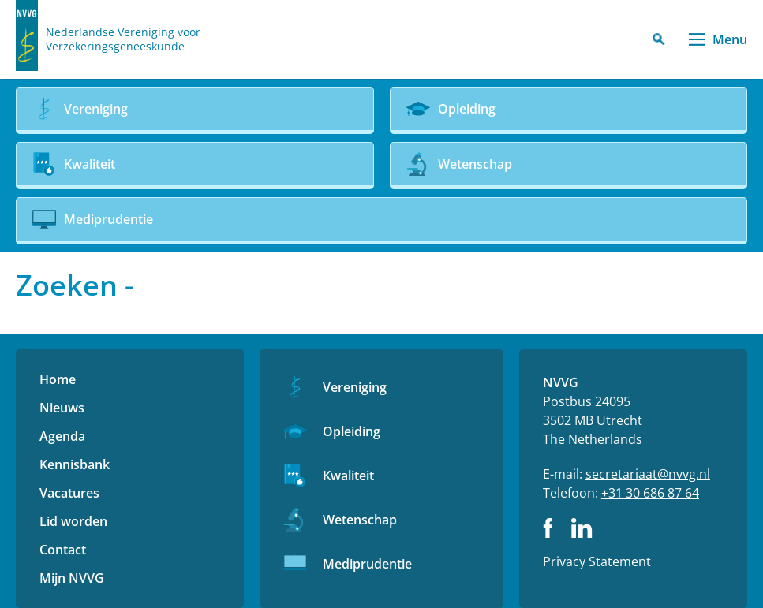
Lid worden (73, 521)
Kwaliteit (348, 475)
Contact (62, 549)
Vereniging (355, 387)
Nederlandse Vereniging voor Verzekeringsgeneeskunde (123, 39)
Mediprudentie (367, 564)
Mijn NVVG (71, 578)
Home (57, 379)
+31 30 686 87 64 (650, 493)
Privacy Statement (597, 561)
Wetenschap (360, 519)
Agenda (62, 436)
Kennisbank (74, 464)
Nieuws (61, 407)
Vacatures (69, 493)
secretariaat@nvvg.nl (647, 474)
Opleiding (351, 431)
